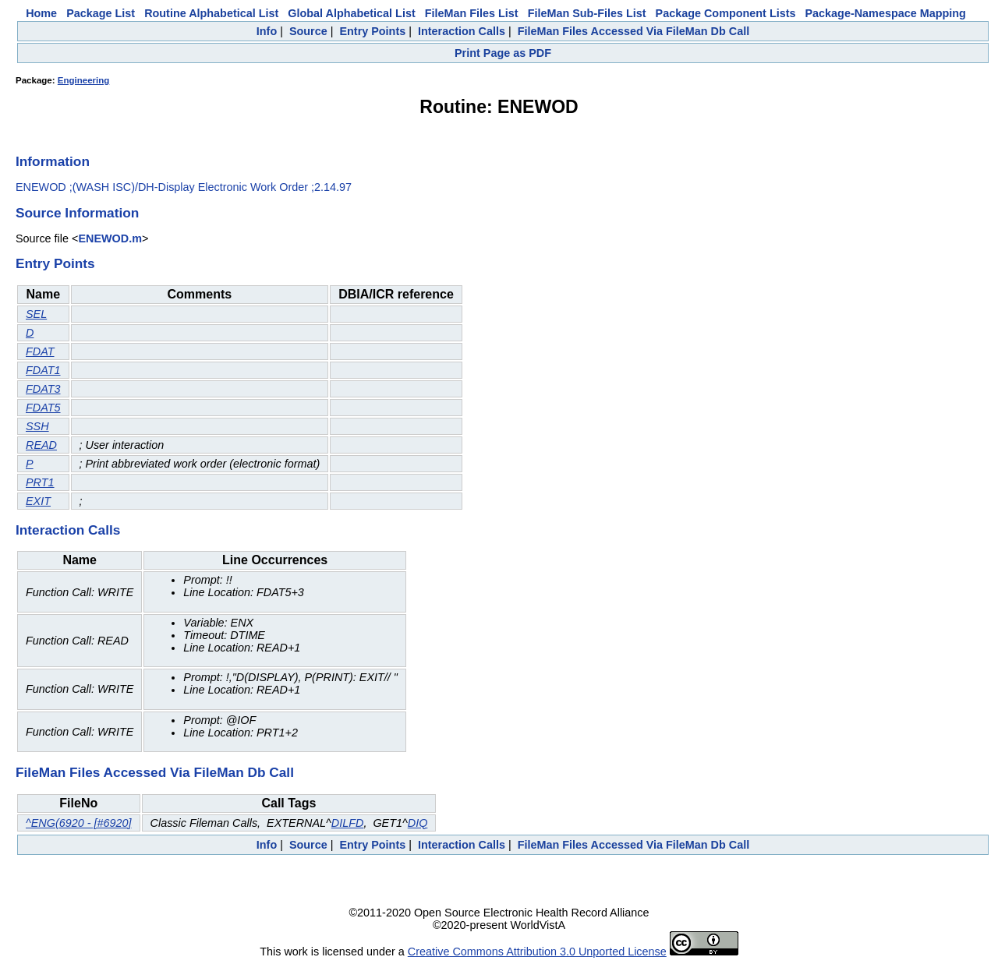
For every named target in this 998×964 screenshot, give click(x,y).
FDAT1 (43, 370)
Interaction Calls (461, 31)
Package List (100, 13)
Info (267, 31)
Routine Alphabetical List (211, 13)
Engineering (84, 80)
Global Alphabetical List (351, 13)
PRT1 (40, 482)
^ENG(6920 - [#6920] (79, 823)
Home (41, 13)
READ (41, 445)
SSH (37, 426)
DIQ (418, 823)
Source (308, 31)
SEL (36, 314)
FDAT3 (43, 389)
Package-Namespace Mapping (885, 13)
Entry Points (372, 31)
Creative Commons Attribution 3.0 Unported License (537, 951)
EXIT (38, 501)
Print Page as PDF (503, 53)
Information (53, 161)
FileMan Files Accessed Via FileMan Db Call (634, 31)
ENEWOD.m (110, 238)
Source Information (77, 213)
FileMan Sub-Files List (587, 13)
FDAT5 (43, 407)
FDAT (40, 351)
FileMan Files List (471, 13)
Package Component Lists (726, 13)
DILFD (347, 823)
